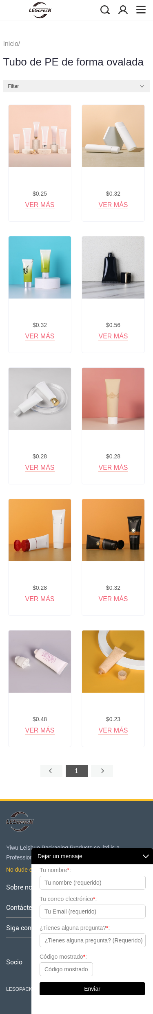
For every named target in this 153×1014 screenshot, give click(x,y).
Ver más (39, 204)
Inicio (10, 43)
